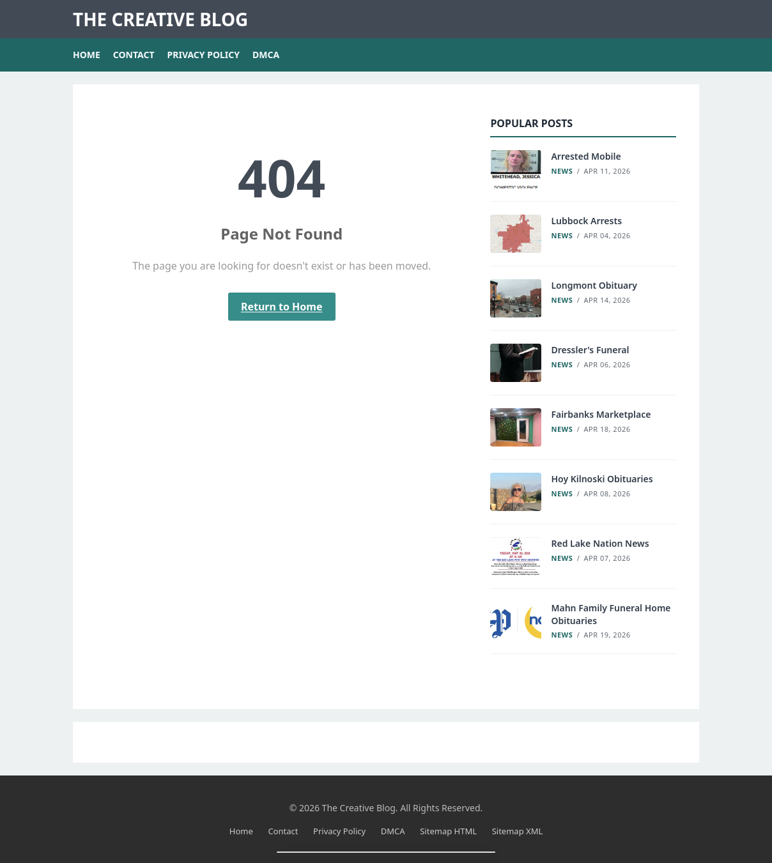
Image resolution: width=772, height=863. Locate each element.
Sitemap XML (517, 831)
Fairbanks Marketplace (601, 414)
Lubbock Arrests (586, 221)
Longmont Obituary (594, 285)
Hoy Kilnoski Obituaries (601, 479)
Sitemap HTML (448, 831)
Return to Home (282, 307)
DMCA (265, 55)
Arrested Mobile (586, 156)
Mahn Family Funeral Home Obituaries (610, 614)
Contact (134, 55)
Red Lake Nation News (600, 543)
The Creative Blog (160, 19)
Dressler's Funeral (590, 350)
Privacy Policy (203, 55)
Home (86, 55)
